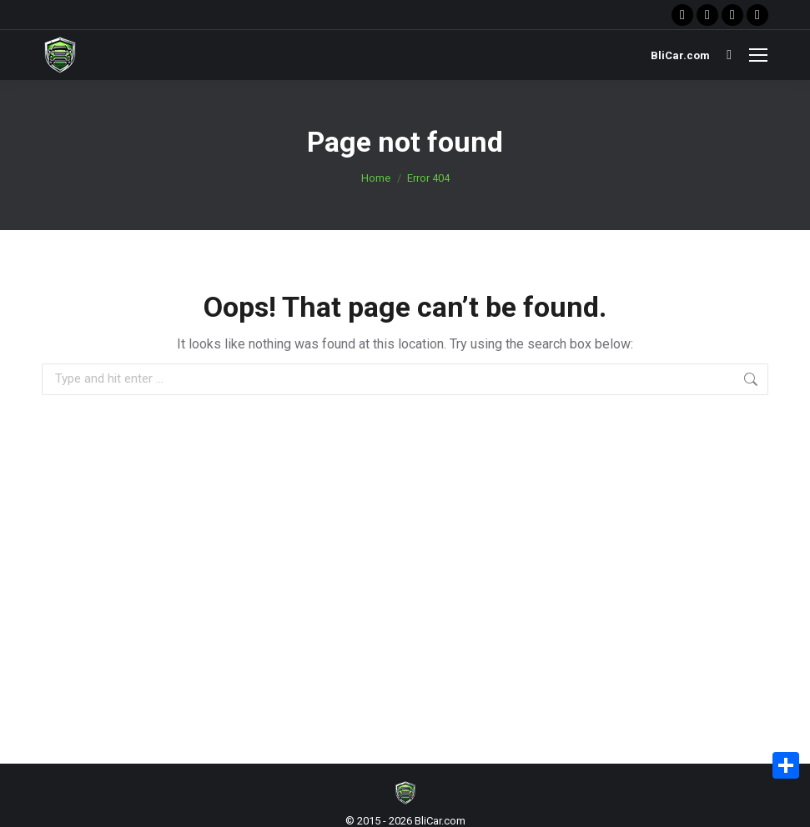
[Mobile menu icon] (758, 55)
